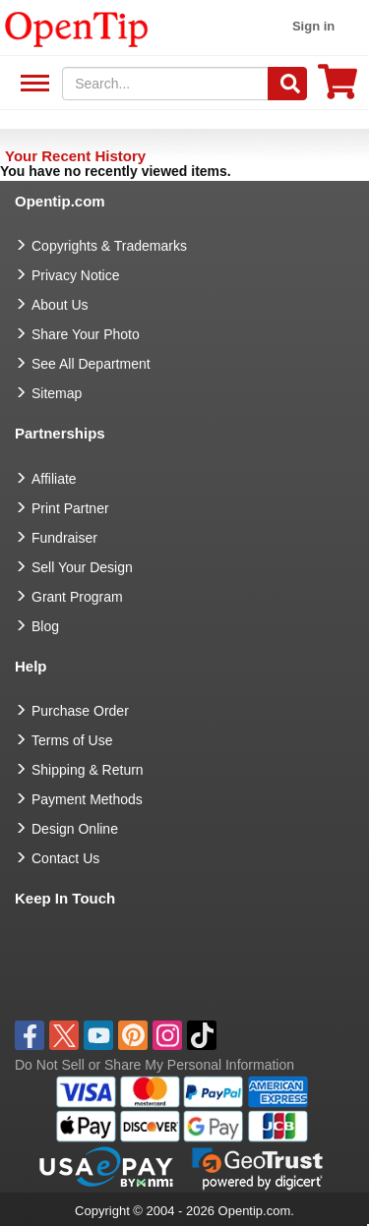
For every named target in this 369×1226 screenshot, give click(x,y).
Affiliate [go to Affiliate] (54, 479)
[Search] (287, 83)
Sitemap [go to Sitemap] (56, 393)
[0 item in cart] (337, 88)
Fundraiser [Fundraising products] (64, 538)
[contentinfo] (77, 27)
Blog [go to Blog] (45, 626)
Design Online (74, 829)
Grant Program (77, 597)
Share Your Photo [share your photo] (85, 334)
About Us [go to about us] (60, 305)
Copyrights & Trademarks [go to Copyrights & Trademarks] (109, 246)
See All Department (32, 84)
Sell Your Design (82, 567)
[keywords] (165, 83)
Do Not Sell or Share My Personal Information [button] (154, 1065)
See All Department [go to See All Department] (91, 364)
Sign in (313, 26)
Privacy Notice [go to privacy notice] (75, 275)
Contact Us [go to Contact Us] (65, 858)
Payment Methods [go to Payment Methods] (87, 799)
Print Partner (70, 508)
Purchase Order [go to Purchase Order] (80, 711)
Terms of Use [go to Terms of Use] (71, 740)
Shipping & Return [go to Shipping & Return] (87, 770)
